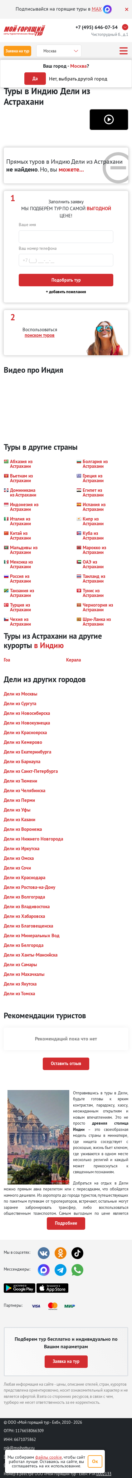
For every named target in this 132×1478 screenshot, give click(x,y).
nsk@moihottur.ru (19, 1447)
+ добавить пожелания (66, 291)
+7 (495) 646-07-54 (97, 27)
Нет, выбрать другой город (78, 78)
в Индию (49, 645)
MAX (97, 9)
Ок (95, 1461)
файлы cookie (48, 1457)
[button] (109, 119)
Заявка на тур (17, 51)
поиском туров (40, 335)
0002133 (103, 1473)
